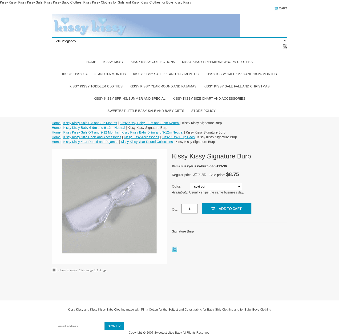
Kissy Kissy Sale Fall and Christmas (237, 86)
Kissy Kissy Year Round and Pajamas (163, 86)
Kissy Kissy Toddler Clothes (96, 86)
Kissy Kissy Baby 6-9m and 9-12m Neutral (94, 128)
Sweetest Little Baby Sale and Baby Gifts (146, 111)
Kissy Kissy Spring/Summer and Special (129, 98)
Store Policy (203, 111)
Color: (177, 186)
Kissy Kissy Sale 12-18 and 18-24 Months (241, 74)
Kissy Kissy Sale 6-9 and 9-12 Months (166, 74)
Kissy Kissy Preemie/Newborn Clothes (217, 62)
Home (91, 62)
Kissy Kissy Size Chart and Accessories (209, 98)
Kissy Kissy (113, 62)
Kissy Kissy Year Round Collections (147, 142)
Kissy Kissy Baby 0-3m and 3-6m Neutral (149, 123)
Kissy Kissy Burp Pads (178, 137)
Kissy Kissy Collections (153, 62)
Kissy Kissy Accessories (141, 137)
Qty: (175, 209)
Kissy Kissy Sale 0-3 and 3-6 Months (94, 74)
